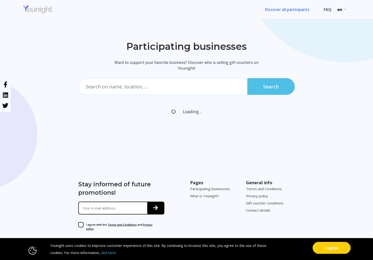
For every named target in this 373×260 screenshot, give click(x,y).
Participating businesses (210, 188)
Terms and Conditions (122, 224)
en (340, 9)
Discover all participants (287, 9)
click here (108, 252)
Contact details (258, 210)
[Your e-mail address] (113, 208)
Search (271, 86)
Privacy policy (257, 196)
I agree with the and (119, 226)
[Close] (332, 248)
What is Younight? (204, 196)
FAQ (327, 9)
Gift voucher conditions (265, 203)
